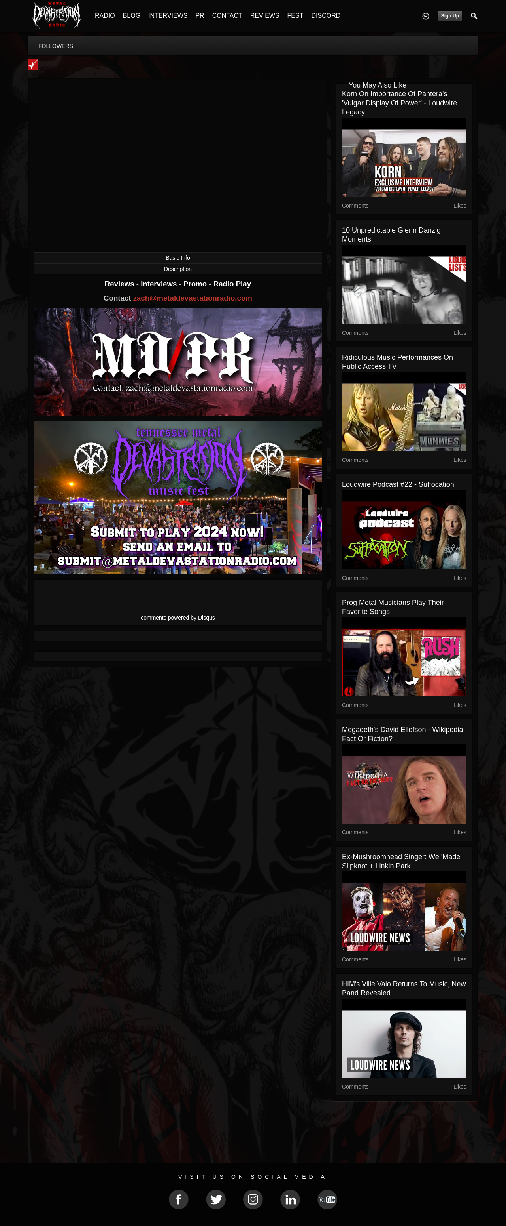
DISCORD (325, 15)
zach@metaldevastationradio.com (192, 298)
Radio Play (232, 284)
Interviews (160, 284)
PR (199, 15)
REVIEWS (264, 15)
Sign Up (450, 16)
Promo (196, 284)
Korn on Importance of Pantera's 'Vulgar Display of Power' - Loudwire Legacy (399, 103)
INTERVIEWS (167, 15)
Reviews (120, 284)
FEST (295, 15)
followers (55, 46)
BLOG (131, 15)
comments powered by (178, 617)
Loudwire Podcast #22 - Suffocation (398, 484)
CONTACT (227, 15)
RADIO (105, 15)
